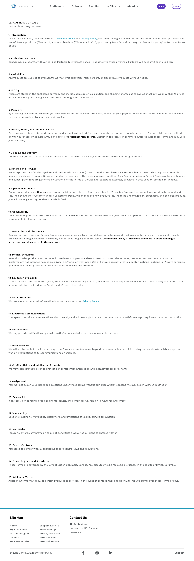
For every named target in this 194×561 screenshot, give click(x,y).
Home (13, 525)
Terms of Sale (47, 537)
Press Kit (76, 532)
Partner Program (20, 533)
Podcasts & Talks (19, 541)
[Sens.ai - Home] (22, 6)
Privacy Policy (89, 38)
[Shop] (161, 6)
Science (77, 6)
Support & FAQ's (49, 525)
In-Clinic (113, 6)
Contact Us (80, 524)
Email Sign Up (48, 529)
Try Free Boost (18, 529)
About (133, 6)
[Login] (176, 6)
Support (179, 552)
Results (94, 6)
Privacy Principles (50, 533)
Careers (14, 537)
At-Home (57, 6)
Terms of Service (65, 38)
